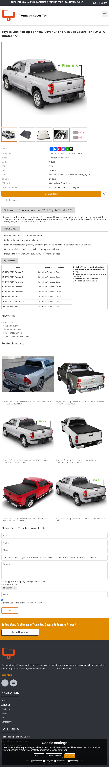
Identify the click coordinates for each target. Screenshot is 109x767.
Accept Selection (54, 756)
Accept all (70, 756)
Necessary (36, 761)
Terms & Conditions (37, 603)
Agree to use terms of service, (23, 602)
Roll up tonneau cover (11, 329)
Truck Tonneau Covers (11, 332)
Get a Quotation (20, 632)
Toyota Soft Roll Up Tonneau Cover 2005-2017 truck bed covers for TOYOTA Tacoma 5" (25, 519)
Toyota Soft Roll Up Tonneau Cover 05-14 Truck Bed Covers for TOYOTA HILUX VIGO (80, 403)
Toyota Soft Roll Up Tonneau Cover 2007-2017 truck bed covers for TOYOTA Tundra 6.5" (78, 461)
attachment (9, 588)
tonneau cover (8, 322)
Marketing (73, 761)
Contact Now (51, 193)
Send (9, 610)
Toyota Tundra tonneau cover (15, 336)
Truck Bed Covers (9, 325)
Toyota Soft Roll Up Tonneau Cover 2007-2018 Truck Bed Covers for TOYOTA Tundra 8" (26, 461)
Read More (6, 675)
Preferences (60, 761)
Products (5, 709)
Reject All (39, 756)
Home (4, 700)
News (4, 713)
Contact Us (6, 721)
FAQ (3, 717)
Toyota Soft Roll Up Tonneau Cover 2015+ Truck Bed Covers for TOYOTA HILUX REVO (27, 403)
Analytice (48, 761)
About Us (5, 704)
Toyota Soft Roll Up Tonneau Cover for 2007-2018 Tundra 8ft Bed (80, 519)
